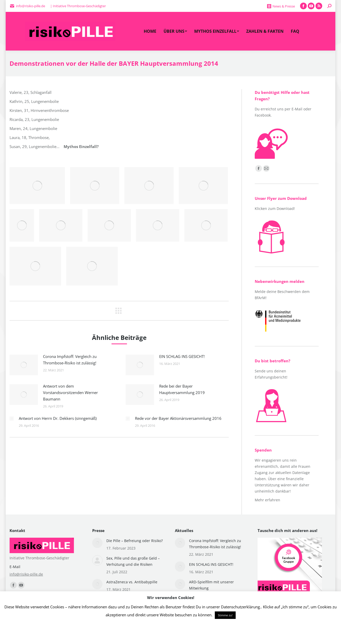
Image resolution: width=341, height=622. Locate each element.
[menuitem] (150, 31)
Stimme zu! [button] (225, 615)
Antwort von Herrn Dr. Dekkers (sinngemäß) (58, 418)
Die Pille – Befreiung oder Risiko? (134, 540)
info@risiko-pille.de (26, 574)
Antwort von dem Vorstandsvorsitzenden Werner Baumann (70, 392)
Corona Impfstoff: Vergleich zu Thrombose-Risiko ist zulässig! (70, 359)
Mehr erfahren (267, 499)
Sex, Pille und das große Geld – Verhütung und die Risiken (133, 561)
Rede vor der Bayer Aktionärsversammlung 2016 (178, 418)
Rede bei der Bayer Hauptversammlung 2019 (182, 389)
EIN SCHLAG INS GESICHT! (182, 356)
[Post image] (24, 365)
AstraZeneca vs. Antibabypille (131, 581)
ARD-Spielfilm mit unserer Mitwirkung (211, 585)
